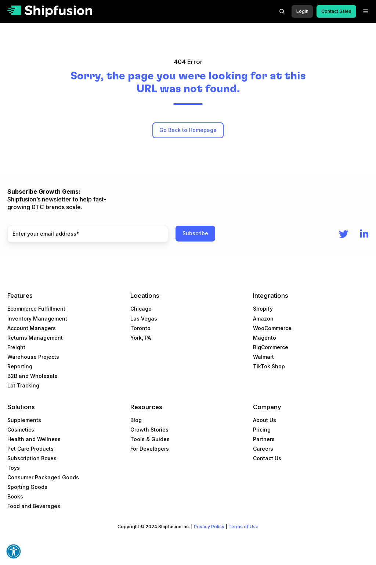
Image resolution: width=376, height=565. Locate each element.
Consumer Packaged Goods (43, 477)
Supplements (24, 420)
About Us (264, 420)
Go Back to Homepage (188, 130)
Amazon (263, 318)
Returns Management (35, 338)
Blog (136, 420)
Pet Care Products (30, 449)
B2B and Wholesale (32, 376)
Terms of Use (243, 526)
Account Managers (31, 328)
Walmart (263, 357)
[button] (282, 11)
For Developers (149, 449)
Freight (16, 347)
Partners (264, 439)
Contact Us (267, 458)
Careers (263, 449)
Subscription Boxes (32, 458)
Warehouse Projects (33, 357)
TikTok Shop (269, 366)
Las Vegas (143, 318)
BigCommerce (270, 347)
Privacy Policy (209, 526)
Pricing (262, 429)
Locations (144, 295)
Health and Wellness (34, 439)
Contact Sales (336, 11)
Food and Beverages (33, 506)
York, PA (140, 338)
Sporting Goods (27, 487)
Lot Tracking (23, 385)
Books (15, 496)
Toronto (140, 328)
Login (302, 11)
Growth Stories (149, 429)
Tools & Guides (150, 439)
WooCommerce (272, 328)
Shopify (263, 308)
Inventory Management (37, 318)
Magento (264, 338)
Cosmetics (20, 429)
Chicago (141, 308)
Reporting (19, 366)
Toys (13, 468)
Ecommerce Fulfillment (36, 308)
